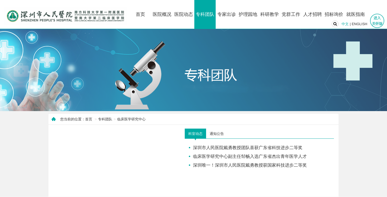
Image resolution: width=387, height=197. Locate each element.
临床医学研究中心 (131, 119)
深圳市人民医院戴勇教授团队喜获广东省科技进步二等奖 (247, 147)
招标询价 (334, 14)
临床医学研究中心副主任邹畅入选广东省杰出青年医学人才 (250, 156)
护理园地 (248, 14)
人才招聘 (312, 14)
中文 (345, 24)
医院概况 (162, 14)
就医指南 (355, 14)
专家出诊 (226, 14)
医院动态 (183, 14)
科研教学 (269, 14)
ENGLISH (359, 24)
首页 (140, 14)
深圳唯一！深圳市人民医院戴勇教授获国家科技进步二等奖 (250, 165)
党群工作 (291, 14)
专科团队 (205, 14)
